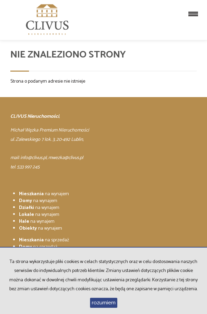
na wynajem (44, 194)
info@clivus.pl (33, 158)
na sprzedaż (44, 240)
